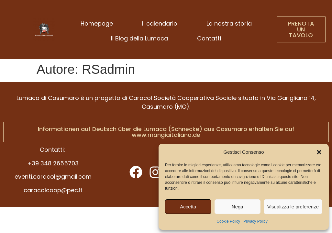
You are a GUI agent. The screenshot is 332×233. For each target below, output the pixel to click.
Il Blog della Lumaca (139, 38)
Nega (237, 206)
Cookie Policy (228, 221)
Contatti (209, 38)
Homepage (97, 23)
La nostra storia (229, 23)
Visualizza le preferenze (293, 206)
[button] (319, 152)
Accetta (188, 206)
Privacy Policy (255, 221)
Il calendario (159, 23)
